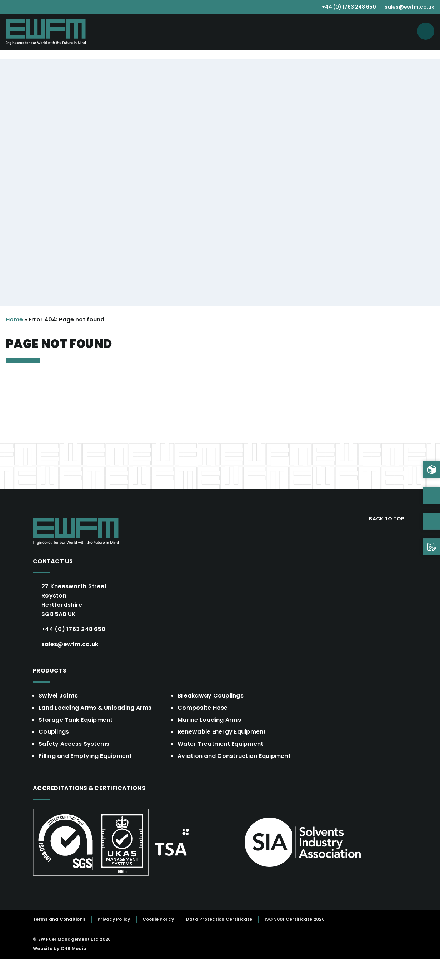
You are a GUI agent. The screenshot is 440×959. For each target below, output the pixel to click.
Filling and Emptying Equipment (85, 756)
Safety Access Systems (74, 744)
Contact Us (53, 561)
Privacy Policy (114, 919)
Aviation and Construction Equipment (234, 756)
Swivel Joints (58, 695)
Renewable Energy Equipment (222, 732)
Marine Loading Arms (209, 720)
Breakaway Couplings (211, 695)
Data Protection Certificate (219, 919)
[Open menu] (425, 31)
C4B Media (73, 949)
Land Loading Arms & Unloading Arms (95, 708)
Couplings (54, 732)
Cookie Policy (158, 919)
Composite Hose (203, 708)
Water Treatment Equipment (220, 744)
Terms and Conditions (59, 919)
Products (49, 670)
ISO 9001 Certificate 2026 (295, 919)
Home (14, 319)
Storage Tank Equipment (76, 720)
